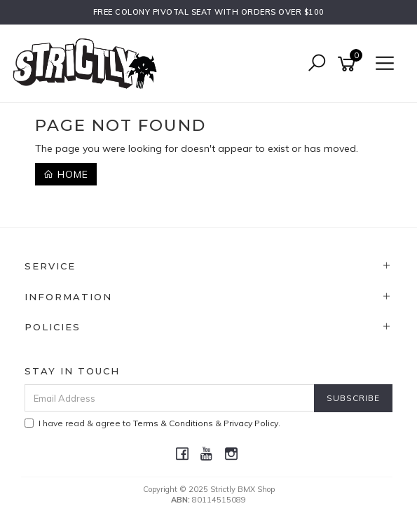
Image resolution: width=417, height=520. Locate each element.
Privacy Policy (251, 423)
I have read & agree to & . (152, 423)
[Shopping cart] (349, 64)
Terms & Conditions (173, 423)
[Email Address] (170, 398)
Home (65, 174)
